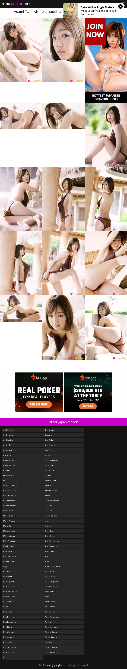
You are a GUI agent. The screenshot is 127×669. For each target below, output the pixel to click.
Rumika (48, 455)
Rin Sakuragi (8, 632)
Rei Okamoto (8, 601)
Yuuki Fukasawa (51, 647)
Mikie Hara (7, 551)
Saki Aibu (48, 505)
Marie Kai (7, 526)
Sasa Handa (49, 556)
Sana (47, 521)
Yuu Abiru (49, 642)
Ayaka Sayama (9, 465)
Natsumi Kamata (10, 591)
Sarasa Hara (49, 551)
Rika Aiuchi (8, 612)
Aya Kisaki (7, 455)
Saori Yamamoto (52, 541)
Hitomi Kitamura (10, 485)
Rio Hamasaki (50, 430)
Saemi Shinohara (52, 500)
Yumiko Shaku (51, 632)
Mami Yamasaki (9, 521)
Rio (4, 657)
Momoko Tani (9, 571)
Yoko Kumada (50, 601)
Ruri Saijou (49, 470)
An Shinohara (9, 435)
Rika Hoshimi (8, 617)
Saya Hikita (49, 571)
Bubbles (6, 470)
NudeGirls (16, 4)
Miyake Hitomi (9, 561)
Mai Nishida (8, 516)
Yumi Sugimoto (51, 627)
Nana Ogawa (8, 581)
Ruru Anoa (49, 475)
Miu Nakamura (9, 556)
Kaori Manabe (9, 500)
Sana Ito (48, 526)
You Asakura (50, 607)
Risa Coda (49, 440)
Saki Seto (48, 511)
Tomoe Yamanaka (52, 586)
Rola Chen (49, 450)
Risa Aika (48, 435)
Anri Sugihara (9, 440)
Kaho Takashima (10, 490)
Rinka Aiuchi (8, 652)
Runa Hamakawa (52, 460)
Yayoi (47, 596)
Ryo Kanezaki (50, 485)
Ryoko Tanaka (50, 495)
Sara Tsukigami (51, 546)
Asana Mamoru (9, 450)
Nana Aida (7, 576)
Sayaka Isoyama (51, 581)
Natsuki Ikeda (9, 586)
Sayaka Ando (50, 576)
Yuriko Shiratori (51, 637)
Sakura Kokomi (51, 516)
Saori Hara (49, 531)
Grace (6, 480)
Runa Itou (49, 465)
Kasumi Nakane (9, 505)
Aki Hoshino (8, 430)
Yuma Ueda (49, 622)
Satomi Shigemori (52, 566)
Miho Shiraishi (9, 541)
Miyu (5, 566)
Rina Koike (7, 642)
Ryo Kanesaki (50, 480)
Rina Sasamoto (9, 647)
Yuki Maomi (50, 612)
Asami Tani (8, 445)
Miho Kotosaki (9, 536)
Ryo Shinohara (51, 490)
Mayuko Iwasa (9, 531)
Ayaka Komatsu (9, 460)
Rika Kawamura (9, 622)
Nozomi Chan (9, 596)
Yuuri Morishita (51, 652)
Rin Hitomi (7, 627)
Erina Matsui (8, 475)
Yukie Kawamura (52, 617)
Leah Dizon (8, 511)
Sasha (47, 561)
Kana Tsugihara (9, 495)
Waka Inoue (49, 591)
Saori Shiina (49, 536)
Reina (5, 607)
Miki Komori (8, 546)
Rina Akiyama (9, 637)
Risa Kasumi (50, 445)
